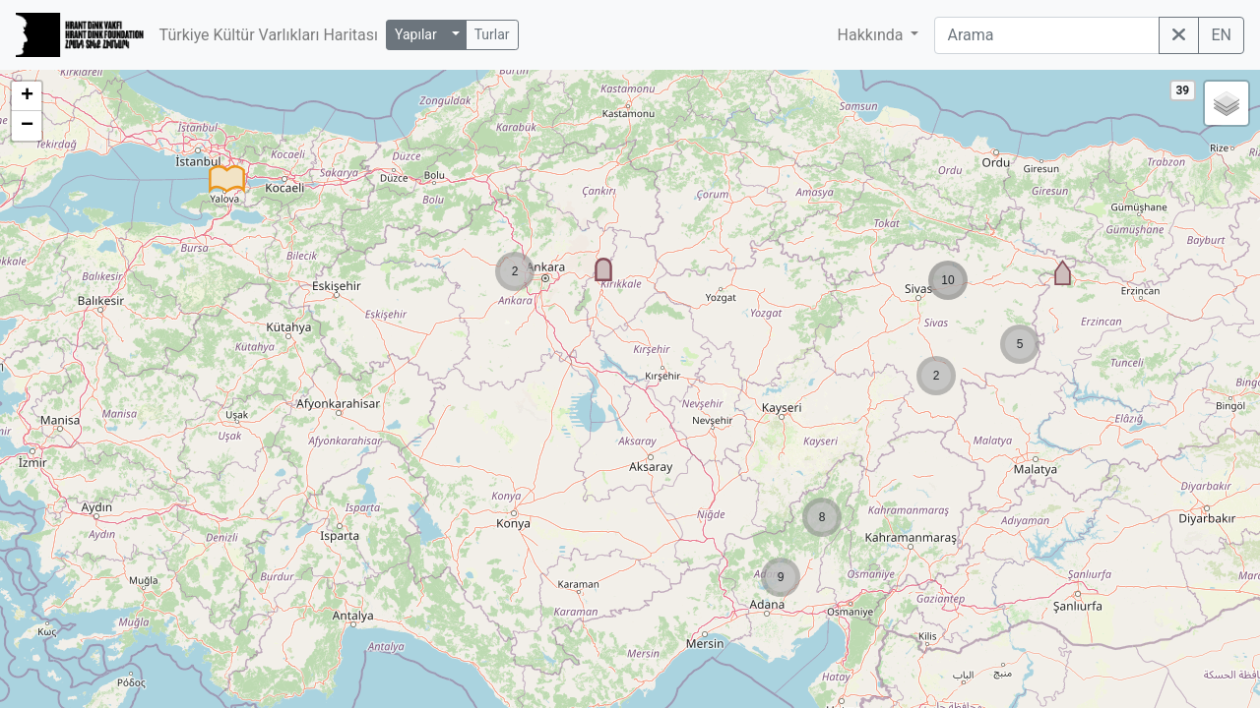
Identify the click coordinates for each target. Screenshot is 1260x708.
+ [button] (27, 96)
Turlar (492, 34)
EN (1221, 35)
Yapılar (416, 34)
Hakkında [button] (873, 35)
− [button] (27, 126)
